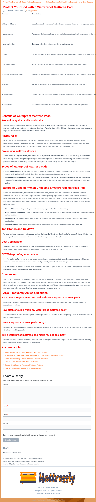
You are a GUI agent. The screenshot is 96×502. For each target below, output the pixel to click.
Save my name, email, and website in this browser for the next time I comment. (29, 435)
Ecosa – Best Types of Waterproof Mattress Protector (24, 365)
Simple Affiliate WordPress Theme (55, 500)
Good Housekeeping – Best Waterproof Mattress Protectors (26, 352)
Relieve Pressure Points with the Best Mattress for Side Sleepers (69, 2)
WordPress (41, 500)
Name (5, 406)
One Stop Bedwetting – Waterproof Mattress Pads (23, 368)
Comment (6, 384)
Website (5, 423)
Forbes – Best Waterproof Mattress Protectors (21, 362)
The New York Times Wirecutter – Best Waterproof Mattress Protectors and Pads (34, 355)
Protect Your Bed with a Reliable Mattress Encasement (22, 2)
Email (5, 415)
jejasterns (33, 11)
